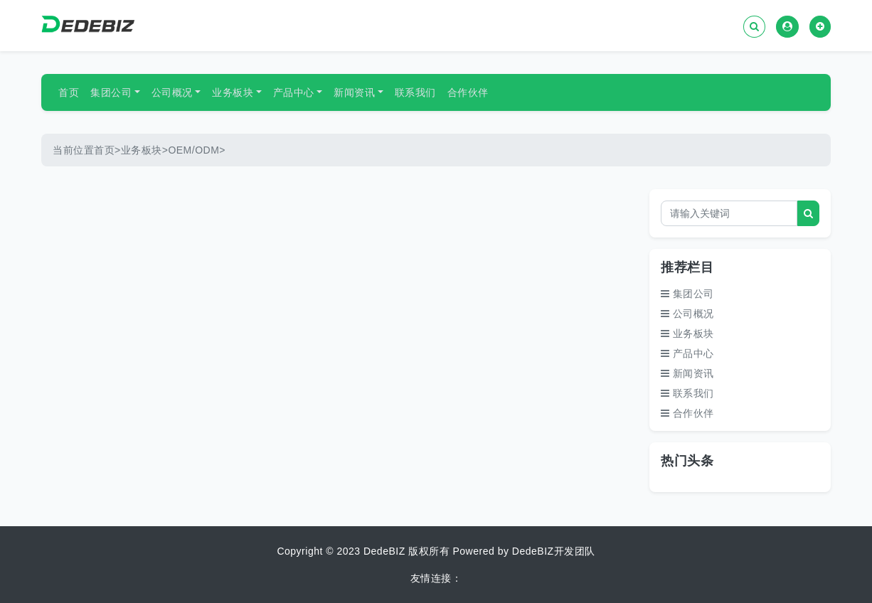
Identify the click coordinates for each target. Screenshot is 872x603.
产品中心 (293, 92)
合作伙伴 (468, 92)
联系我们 (415, 92)
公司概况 (172, 92)
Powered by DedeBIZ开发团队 (524, 551)
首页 (68, 92)
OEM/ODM (193, 150)
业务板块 (232, 92)
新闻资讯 (354, 92)
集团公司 (111, 92)
